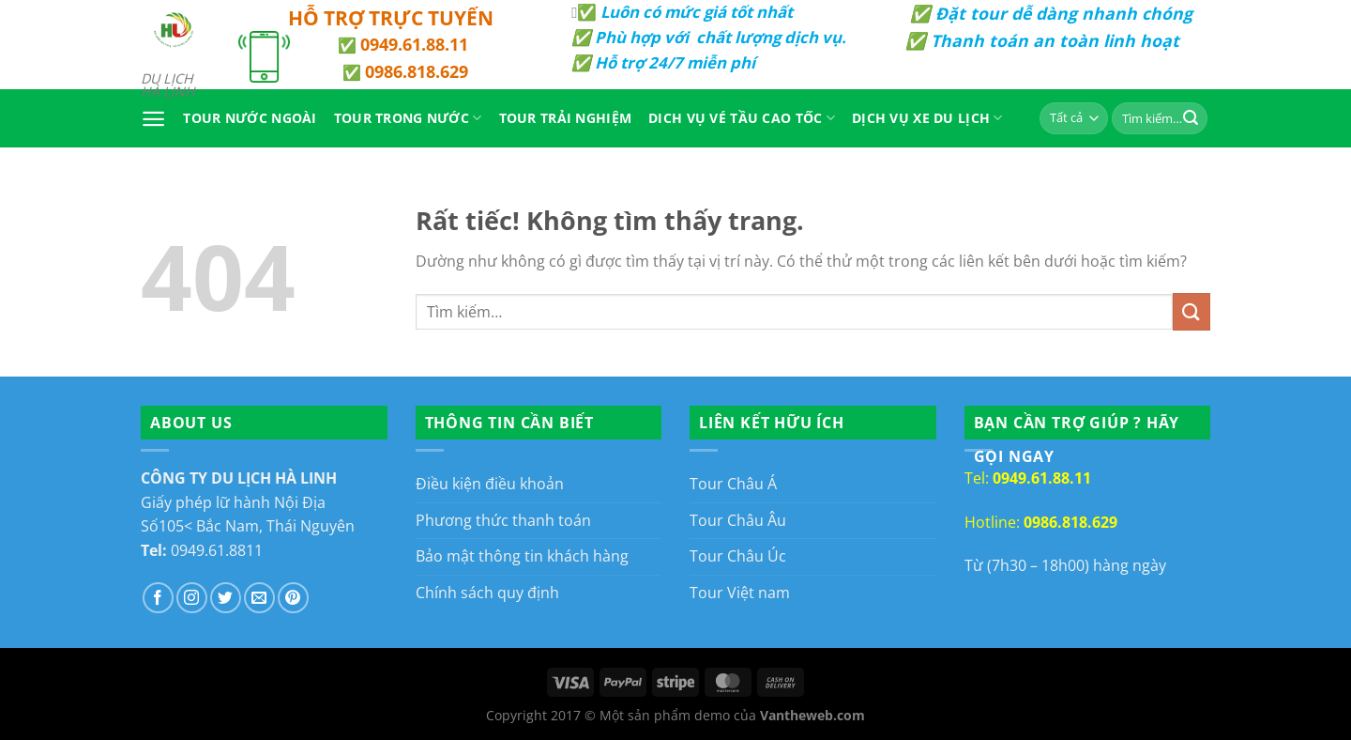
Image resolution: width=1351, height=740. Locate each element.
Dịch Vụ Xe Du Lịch (927, 118)
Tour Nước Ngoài (249, 118)
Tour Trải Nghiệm (565, 118)
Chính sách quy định (487, 592)
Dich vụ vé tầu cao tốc (741, 118)
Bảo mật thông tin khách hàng (522, 556)
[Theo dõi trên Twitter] (225, 597)
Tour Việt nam (740, 592)
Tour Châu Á (733, 483)
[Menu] (153, 119)
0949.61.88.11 (414, 44)
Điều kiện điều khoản (490, 483)
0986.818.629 (416, 71)
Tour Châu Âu (738, 520)
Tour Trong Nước (408, 118)
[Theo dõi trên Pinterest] (293, 597)
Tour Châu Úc (738, 556)
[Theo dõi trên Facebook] (158, 597)
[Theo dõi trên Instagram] (191, 597)
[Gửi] (1191, 118)
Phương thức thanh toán (503, 520)
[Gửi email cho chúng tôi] (259, 597)
